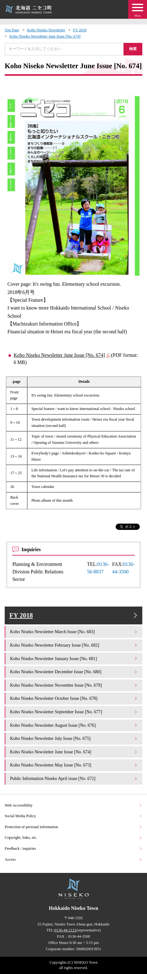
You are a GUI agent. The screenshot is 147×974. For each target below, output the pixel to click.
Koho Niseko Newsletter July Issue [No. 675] (74, 738)
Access (73, 859)
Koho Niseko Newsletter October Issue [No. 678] (74, 698)
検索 (133, 49)
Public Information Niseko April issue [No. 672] (74, 778)
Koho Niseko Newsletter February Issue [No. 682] (74, 645)
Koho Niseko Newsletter (46, 30)
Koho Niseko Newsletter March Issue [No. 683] (74, 631)
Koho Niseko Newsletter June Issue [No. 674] (45, 36)
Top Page (12, 30)
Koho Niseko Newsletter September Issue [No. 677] (74, 711)
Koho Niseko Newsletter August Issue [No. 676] (74, 725)
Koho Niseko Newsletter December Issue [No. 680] (74, 671)
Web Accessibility (73, 805)
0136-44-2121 (65, 930)
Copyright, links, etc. (73, 837)
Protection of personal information (73, 827)
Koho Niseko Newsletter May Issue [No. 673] (74, 764)
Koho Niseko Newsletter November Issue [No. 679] (74, 685)
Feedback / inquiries (73, 848)
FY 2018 (80, 30)
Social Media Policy (73, 816)
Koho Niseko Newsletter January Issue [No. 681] (74, 658)
